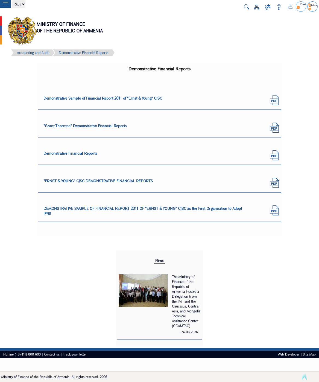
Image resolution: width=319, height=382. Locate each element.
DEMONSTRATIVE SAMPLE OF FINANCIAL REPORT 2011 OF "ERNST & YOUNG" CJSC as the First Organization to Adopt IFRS (142, 211)
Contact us (52, 354)
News (159, 260)
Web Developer (289, 354)
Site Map (309, 354)
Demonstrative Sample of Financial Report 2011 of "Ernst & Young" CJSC (102, 98)
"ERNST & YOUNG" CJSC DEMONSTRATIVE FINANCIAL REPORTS (98, 180)
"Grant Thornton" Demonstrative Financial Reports (85, 125)
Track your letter (75, 354)
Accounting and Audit (33, 52)
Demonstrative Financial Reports (83, 52)
